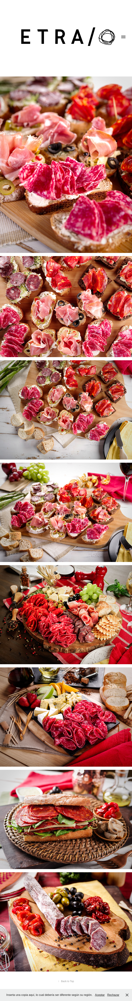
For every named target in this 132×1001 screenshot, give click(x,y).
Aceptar (100, 994)
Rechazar (113, 994)
